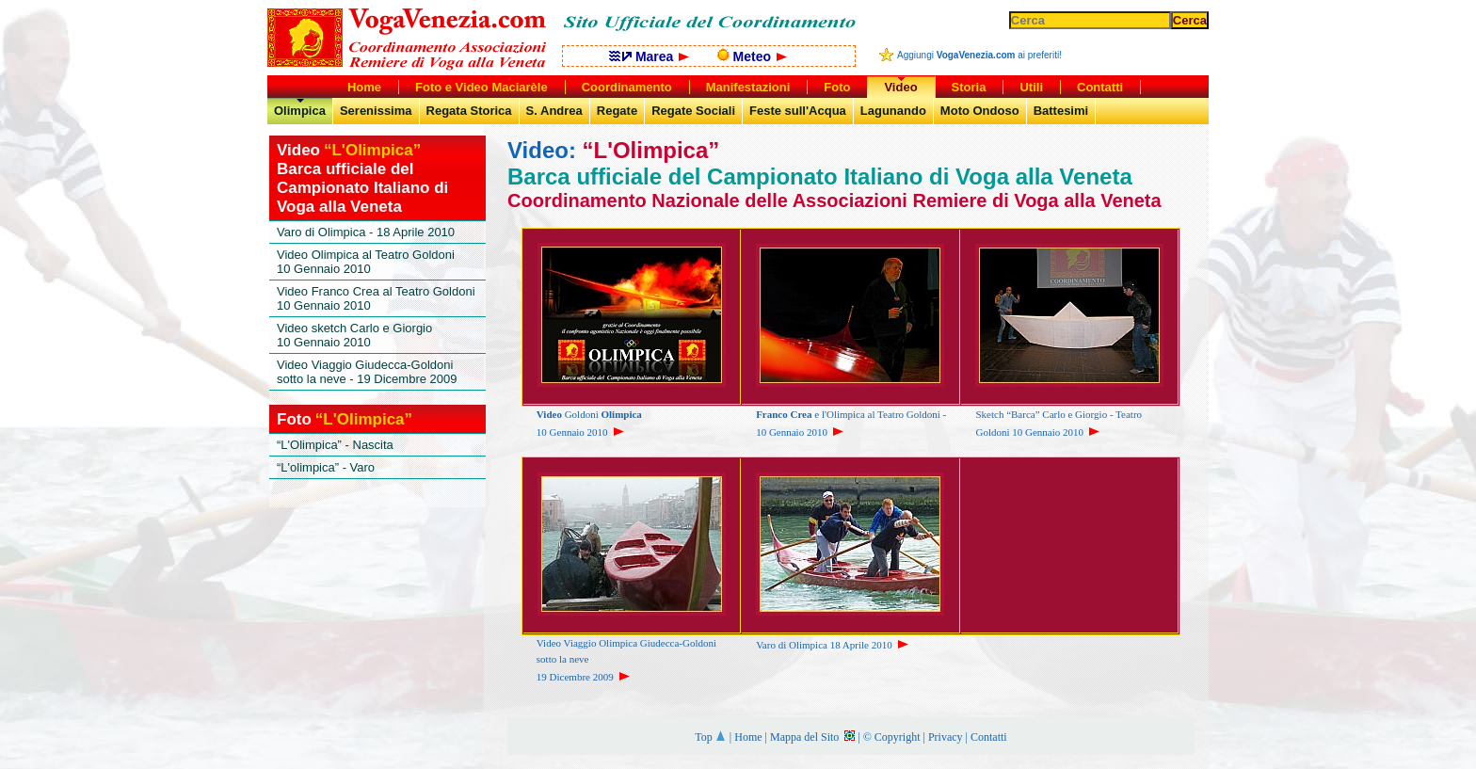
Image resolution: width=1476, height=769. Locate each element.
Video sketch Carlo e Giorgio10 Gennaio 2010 (354, 335)
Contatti (989, 737)
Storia (969, 87)
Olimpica (300, 111)
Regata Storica (469, 111)
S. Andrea (554, 111)
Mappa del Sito (812, 737)
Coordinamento (627, 87)
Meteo (752, 56)
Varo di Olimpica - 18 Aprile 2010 (366, 232)
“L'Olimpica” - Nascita (335, 445)
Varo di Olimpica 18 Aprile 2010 (833, 644)
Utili (1031, 87)
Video (900, 87)
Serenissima (376, 111)
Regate (617, 111)
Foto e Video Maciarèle (481, 87)
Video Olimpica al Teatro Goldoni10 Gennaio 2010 (366, 262)
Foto (837, 87)
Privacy (945, 737)
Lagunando (893, 111)
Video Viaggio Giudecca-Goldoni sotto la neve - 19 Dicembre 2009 (367, 372)
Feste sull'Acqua (797, 111)
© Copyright (892, 737)
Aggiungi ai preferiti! (979, 55)
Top (711, 737)
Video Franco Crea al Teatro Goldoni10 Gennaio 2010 (376, 298)
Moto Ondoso (979, 111)
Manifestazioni (748, 87)
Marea (649, 56)
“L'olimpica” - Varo (326, 467)
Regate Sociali (693, 111)
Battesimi (1061, 111)
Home (748, 737)
